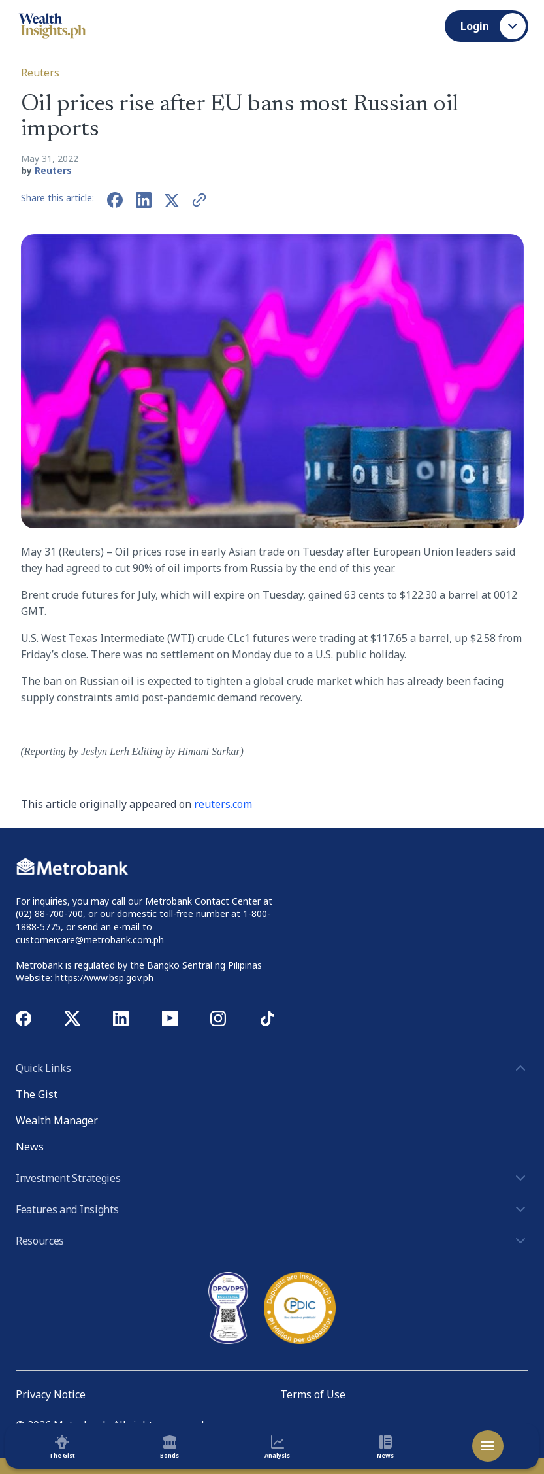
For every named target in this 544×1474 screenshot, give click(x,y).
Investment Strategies (272, 1178)
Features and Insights (272, 1209)
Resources (272, 1240)
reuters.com (223, 804)
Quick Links (272, 1068)
